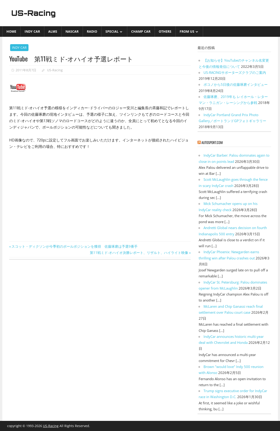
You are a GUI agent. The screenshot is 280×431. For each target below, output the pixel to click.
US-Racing (33, 13)
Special (112, 31)
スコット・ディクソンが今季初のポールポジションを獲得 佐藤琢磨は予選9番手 (74, 246)
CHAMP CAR (140, 31)
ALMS (52, 31)
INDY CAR (32, 31)
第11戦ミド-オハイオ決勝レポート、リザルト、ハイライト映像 (139, 252)
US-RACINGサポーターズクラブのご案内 (235, 72)
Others (165, 31)
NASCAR (72, 31)
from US (187, 31)
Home (11, 31)
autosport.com (212, 142)
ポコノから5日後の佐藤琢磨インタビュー (236, 84)
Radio (92, 31)
